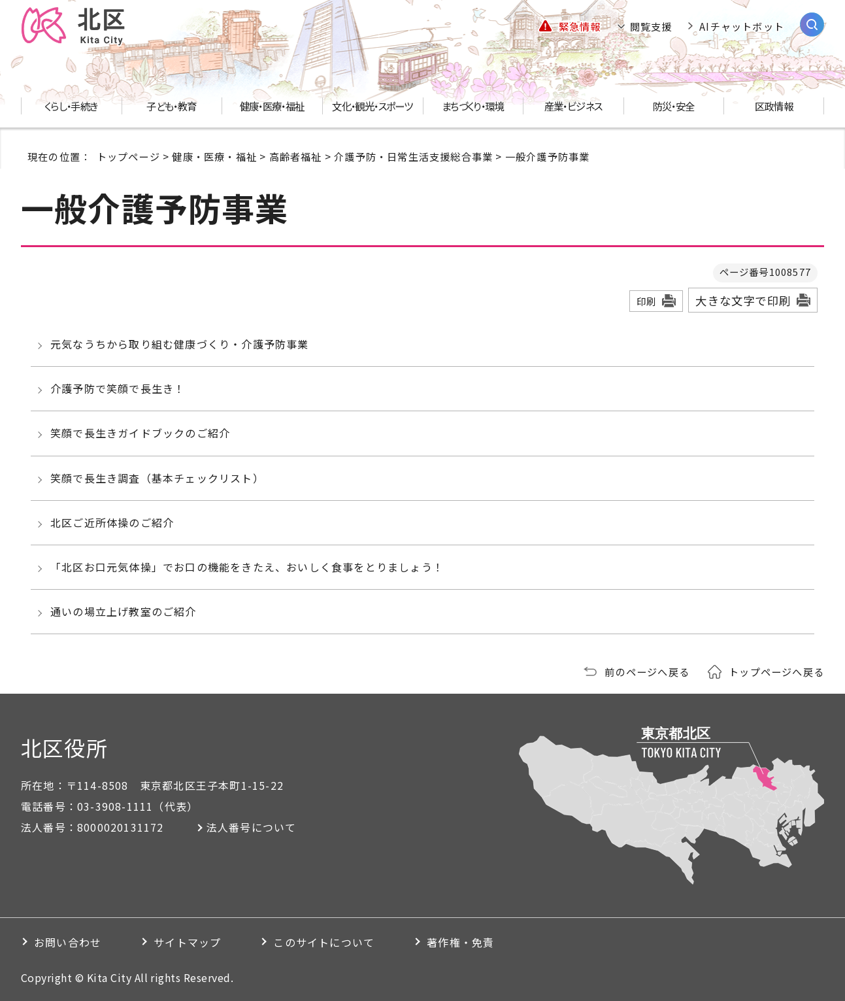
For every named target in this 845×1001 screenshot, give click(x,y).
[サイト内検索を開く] (812, 24)
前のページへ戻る (647, 671)
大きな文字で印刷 (743, 300)
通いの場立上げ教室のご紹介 (123, 611)
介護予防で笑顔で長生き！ (117, 388)
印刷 (646, 301)
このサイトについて (323, 942)
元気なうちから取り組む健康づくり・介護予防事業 (179, 344)
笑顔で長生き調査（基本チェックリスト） (157, 478)
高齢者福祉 (295, 156)
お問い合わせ (67, 942)
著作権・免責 (460, 942)
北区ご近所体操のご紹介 (112, 522)
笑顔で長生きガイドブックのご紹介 (140, 433)
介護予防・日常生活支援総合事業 (413, 156)
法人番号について (252, 827)
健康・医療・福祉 (214, 156)
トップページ (128, 156)
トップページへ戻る (776, 671)
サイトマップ (187, 942)
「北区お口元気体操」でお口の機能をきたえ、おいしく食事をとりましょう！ (247, 567)
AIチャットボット (741, 26)
